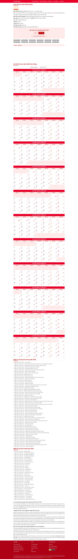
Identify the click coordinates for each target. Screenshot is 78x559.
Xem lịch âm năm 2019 (39, 36)
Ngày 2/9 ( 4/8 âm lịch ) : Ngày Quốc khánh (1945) (24, 416)
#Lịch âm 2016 (32, 40)
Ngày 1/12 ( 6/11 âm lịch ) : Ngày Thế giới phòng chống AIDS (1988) (27, 441)
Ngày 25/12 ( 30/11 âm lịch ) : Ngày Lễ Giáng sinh (24, 446)
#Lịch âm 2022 (24, 42)
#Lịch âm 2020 (55, 40)
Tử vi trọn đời (33, 546)
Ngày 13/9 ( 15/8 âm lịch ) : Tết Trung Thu (22, 490)
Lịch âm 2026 (16, 551)
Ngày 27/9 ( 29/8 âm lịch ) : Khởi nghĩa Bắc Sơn (23, 425)
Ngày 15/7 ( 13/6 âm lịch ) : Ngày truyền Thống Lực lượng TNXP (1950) (28, 402)
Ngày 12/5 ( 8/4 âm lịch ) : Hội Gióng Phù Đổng (23, 479)
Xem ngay (41, 33)
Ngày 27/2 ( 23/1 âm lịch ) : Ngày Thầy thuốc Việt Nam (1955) (26, 372)
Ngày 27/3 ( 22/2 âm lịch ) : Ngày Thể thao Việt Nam (24, 378)
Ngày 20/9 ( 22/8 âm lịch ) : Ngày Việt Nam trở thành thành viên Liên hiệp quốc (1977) (30, 420)
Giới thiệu (51, 544)
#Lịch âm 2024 (40, 42)
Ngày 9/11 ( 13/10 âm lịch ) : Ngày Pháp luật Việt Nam (24, 437)
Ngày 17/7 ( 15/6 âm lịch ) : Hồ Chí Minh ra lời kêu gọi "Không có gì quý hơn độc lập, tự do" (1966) (33, 404)
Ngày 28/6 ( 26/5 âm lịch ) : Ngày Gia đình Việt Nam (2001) (25, 399)
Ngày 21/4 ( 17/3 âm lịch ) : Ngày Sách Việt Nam (23, 383)
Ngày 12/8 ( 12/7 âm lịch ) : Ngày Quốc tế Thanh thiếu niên (25, 410)
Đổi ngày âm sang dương (18, 549)
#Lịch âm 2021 (17, 42)
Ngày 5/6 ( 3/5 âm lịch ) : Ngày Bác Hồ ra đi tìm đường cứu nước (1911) (28, 396)
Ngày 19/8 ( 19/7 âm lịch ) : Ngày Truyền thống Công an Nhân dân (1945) (28, 413)
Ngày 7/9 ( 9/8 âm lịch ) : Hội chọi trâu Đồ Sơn (23, 488)
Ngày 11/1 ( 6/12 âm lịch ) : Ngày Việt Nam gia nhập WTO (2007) (26, 366)
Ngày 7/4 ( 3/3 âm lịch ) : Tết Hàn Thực (21, 473)
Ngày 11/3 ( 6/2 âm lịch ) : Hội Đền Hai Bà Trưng (23, 472)
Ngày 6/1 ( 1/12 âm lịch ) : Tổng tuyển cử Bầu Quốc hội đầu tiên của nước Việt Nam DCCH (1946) (33, 363)
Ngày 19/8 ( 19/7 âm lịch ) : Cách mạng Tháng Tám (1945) (25, 411)
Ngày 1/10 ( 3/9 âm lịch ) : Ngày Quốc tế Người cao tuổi (25, 426)
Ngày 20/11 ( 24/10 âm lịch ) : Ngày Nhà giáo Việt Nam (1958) (26, 438)
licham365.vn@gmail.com (47, 557)
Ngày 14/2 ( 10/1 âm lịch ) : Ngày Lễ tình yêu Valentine (24, 371)
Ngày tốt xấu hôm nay (18, 546)
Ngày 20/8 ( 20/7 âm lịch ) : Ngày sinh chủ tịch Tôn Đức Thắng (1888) (27, 414)
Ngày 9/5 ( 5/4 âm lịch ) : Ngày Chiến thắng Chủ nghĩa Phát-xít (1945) (27, 390)
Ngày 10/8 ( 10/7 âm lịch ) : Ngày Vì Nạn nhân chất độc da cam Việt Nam (28, 408)
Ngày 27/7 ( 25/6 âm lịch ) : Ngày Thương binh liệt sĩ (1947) (25, 405)
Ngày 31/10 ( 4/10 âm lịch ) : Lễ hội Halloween (23, 435)
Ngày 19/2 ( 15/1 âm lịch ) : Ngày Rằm (21, 467)
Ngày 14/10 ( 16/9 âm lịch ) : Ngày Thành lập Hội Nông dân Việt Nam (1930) (29, 431)
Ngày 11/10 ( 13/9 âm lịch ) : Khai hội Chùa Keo (23, 494)
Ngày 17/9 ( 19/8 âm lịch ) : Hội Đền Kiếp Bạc (23, 491)
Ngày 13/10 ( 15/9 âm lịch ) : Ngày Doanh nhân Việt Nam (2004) (26, 429)
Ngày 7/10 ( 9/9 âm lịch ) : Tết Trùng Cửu (22, 493)
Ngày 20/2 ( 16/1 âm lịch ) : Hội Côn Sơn (22, 470)
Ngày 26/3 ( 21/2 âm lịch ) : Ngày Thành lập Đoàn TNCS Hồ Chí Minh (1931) (29, 377)
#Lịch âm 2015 (24, 40)
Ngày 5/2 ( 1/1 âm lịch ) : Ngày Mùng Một (22, 451)
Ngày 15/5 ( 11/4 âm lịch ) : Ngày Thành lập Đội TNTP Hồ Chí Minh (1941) (28, 392)
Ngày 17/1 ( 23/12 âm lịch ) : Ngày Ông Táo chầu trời (24, 499)
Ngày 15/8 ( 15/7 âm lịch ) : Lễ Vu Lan (21, 485)
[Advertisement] (39, 54)
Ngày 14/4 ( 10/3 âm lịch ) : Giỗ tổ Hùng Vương (23, 478)
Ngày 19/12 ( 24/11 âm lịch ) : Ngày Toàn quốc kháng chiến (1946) (27, 443)
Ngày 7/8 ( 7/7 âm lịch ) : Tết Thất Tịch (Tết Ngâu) (24, 484)
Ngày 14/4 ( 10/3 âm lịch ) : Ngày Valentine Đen (23, 381)
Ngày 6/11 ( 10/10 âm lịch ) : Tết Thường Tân (23, 496)
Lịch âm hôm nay (17, 544)
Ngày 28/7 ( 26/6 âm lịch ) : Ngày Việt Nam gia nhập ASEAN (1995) (27, 407)
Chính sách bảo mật (53, 546)
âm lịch (53, 12)
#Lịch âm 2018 (48, 40)
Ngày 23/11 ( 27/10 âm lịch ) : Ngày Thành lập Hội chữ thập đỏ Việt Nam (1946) (29, 440)
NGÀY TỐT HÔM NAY (43, 1)
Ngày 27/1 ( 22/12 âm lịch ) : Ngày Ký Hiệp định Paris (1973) (26, 368)
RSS (32, 549)
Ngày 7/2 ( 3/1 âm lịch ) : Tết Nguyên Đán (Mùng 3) (24, 455)
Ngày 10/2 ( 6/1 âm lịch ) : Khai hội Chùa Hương (23, 461)
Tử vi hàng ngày (34, 544)
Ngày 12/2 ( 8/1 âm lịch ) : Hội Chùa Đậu (22, 463)
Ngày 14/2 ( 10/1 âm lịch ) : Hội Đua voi (22, 464)
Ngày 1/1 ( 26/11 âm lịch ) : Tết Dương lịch (22, 362)
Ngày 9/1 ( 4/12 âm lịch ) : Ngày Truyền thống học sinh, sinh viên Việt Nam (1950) (30, 365)
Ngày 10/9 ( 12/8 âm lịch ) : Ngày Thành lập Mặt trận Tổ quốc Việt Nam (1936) (29, 417)
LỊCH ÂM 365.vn (17, 1)
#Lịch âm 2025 (48, 42)
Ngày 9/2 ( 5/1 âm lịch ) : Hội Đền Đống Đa (22, 457)
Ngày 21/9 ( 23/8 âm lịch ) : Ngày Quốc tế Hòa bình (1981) (25, 422)
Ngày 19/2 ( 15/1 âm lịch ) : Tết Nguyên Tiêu (22, 469)
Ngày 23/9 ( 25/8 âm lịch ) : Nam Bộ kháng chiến (23, 423)
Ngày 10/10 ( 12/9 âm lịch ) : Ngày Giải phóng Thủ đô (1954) (26, 428)
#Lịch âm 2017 (40, 40)
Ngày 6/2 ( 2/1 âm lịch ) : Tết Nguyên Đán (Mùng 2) (24, 454)
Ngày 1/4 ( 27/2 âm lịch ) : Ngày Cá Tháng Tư (23, 380)
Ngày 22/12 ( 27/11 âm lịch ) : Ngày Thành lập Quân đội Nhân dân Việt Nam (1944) (30, 444)
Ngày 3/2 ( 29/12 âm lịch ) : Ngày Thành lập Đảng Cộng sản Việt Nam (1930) (29, 369)
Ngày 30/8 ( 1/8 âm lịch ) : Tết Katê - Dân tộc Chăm (24, 487)
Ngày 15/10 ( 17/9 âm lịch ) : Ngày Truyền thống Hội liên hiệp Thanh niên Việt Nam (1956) (31, 432)
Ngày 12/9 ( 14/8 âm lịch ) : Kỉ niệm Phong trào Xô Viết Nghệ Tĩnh (27, 419)
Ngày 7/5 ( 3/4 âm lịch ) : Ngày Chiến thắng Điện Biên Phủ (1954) (27, 389)
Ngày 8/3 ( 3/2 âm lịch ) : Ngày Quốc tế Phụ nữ (23, 374)
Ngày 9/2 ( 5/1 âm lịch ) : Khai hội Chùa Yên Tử (23, 458)
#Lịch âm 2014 (17, 40)
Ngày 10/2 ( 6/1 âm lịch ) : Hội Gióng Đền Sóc (23, 460)
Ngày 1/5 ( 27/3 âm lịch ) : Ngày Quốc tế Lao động (24, 387)
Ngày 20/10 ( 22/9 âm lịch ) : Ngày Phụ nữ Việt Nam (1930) (25, 434)
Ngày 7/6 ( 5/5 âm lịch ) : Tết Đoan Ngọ (22, 482)
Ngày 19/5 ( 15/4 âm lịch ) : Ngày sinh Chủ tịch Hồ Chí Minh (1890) (27, 393)
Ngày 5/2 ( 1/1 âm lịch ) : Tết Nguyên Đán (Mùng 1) (24, 452)
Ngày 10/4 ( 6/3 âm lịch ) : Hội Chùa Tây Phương (23, 476)
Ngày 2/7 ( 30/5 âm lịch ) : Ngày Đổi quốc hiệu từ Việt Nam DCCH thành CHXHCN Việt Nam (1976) (33, 401)
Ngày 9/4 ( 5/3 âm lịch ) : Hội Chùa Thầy (22, 475)
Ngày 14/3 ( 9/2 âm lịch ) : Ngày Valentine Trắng (23, 375)
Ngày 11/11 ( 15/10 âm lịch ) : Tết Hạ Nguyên (23, 497)
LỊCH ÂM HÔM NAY (35, 1)
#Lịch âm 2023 (32, 42)
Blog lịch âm (33, 551)
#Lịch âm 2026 (55, 42)
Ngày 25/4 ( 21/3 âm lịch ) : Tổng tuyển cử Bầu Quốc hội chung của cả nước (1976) (30, 384)
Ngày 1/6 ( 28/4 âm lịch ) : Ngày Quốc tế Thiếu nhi (24, 395)
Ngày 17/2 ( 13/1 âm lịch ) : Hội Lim (21, 466)
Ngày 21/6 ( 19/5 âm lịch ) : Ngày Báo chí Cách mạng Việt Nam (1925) (27, 398)
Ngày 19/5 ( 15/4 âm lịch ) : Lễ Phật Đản (22, 481)
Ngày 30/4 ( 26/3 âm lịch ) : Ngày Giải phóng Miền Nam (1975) (26, 386)
